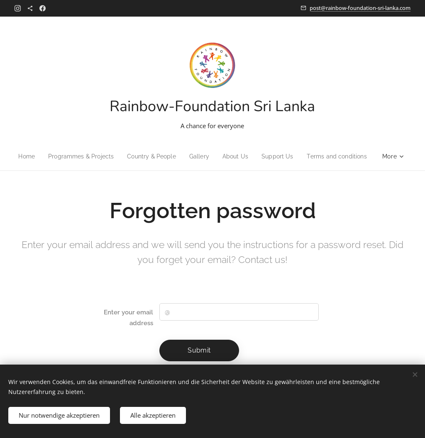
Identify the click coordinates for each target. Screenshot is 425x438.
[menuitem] (21, 156)
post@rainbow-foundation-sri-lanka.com (360, 8)
